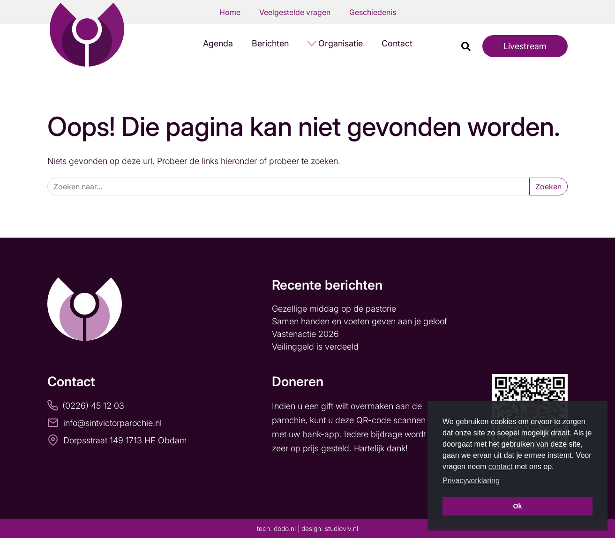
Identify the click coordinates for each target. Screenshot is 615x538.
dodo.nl (285, 528)
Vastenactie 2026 (305, 334)
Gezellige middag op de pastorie (334, 309)
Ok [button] (517, 506)
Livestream (525, 46)
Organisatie (340, 43)
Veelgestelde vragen (294, 12)
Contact (397, 43)
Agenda (218, 43)
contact (500, 467)
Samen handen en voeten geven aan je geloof (361, 321)
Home (229, 12)
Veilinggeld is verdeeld (315, 346)
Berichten (270, 43)
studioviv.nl (341, 528)
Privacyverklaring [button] (471, 481)
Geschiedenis (372, 12)
